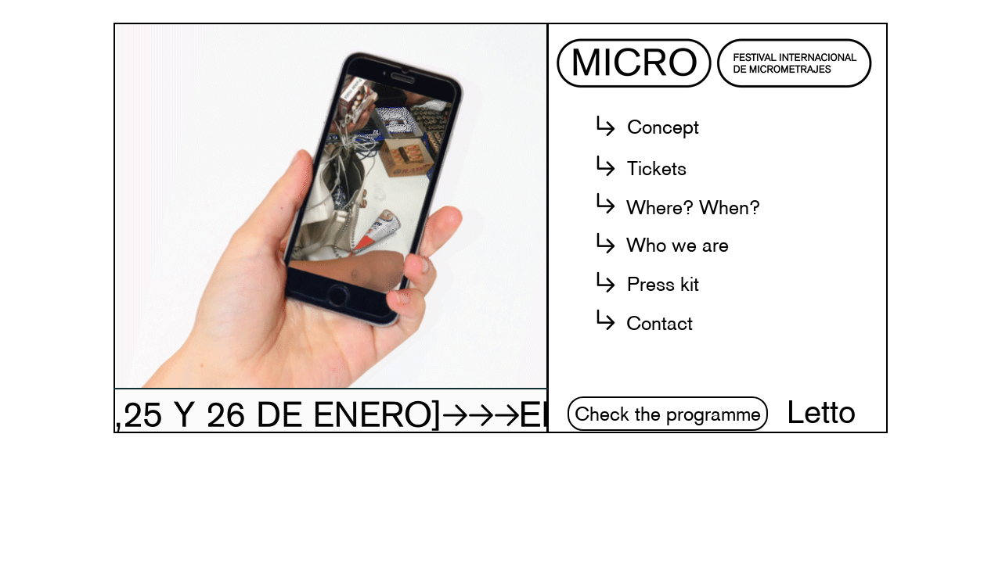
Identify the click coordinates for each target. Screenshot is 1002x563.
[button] (662, 127)
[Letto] (821, 412)
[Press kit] (662, 284)
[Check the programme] (668, 413)
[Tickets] (656, 168)
